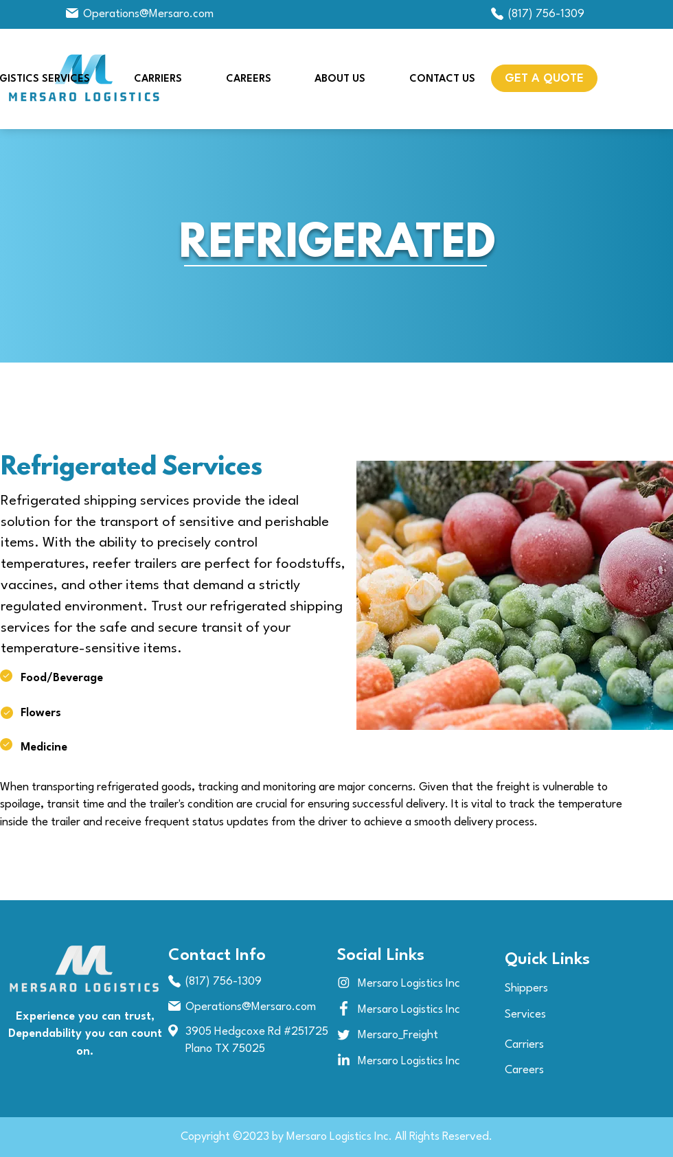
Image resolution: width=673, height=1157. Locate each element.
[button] (544, 78)
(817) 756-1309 (546, 14)
